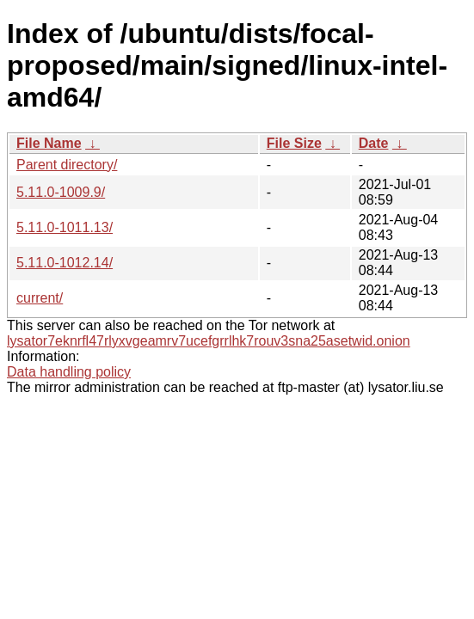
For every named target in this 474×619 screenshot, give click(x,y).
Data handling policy (69, 372)
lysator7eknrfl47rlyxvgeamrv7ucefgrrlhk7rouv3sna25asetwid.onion (208, 341)
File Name (49, 143)
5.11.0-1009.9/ (60, 192)
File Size (294, 143)
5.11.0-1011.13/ (64, 227)
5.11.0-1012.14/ (64, 262)
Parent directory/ (66, 164)
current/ (39, 298)
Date (374, 143)
